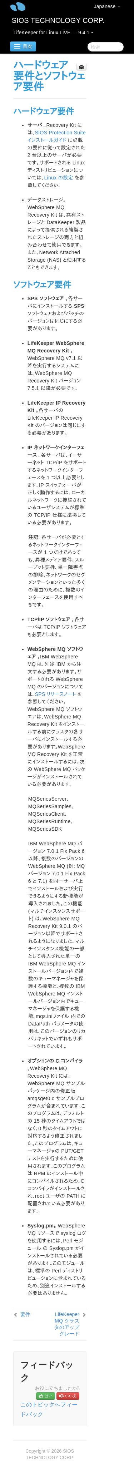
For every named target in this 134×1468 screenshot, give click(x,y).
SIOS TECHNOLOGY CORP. (58, 20)
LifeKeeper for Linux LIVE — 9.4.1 (54, 32)
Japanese (107, 6)
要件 (25, 1314)
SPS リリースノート (55, 694)
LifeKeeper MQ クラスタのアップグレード (66, 1323)
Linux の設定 (58, 178)
